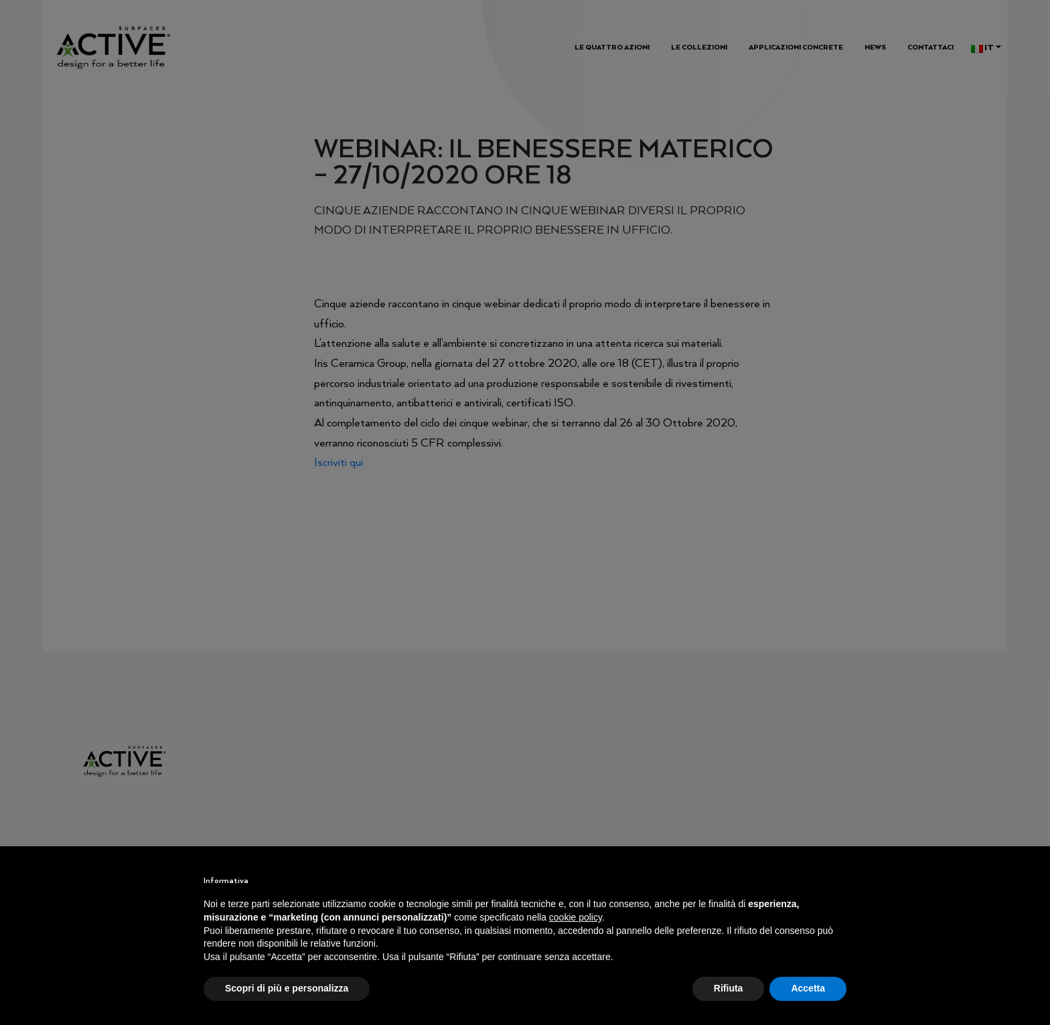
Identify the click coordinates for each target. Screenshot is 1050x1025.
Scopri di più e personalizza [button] (286, 988)
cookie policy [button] (575, 917)
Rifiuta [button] (728, 988)
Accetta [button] (808, 988)
